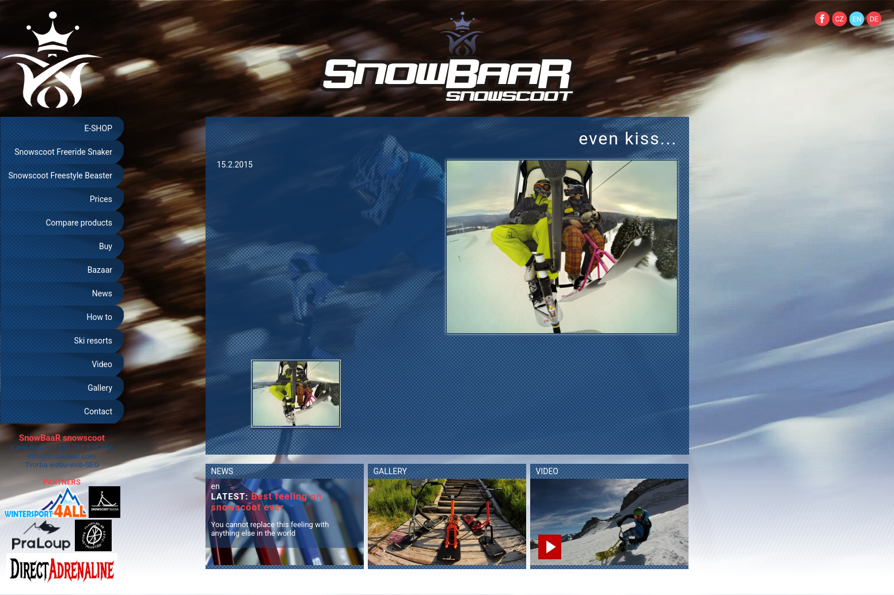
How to (99, 317)
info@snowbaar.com (62, 456)
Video (102, 364)
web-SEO (85, 464)
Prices (101, 199)
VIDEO (547, 471)
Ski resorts (93, 340)
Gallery (100, 387)
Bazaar (100, 269)
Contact (98, 411)
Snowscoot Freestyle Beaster (60, 175)
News (102, 293)
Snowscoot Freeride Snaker (63, 152)
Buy (105, 246)
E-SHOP (98, 128)
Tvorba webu (46, 464)
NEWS (222, 471)
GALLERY (390, 471)
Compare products (78, 222)
